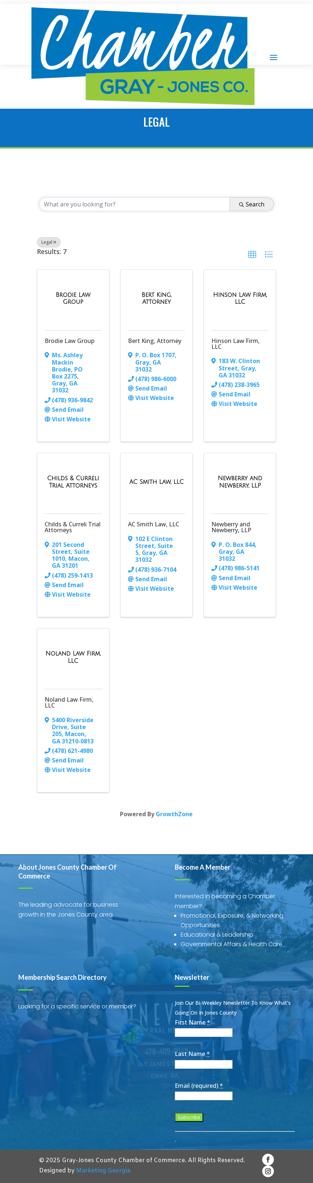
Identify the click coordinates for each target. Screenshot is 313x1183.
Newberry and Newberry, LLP (231, 527)
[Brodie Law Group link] (73, 298)
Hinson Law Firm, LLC (235, 344)
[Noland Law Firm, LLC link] (73, 657)
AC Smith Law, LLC (153, 524)
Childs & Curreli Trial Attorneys (73, 527)
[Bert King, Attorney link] (156, 298)
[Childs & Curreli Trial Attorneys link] (73, 482)
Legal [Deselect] (48, 242)
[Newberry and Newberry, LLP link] (239, 482)
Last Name (192, 1054)
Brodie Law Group (69, 341)
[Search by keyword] (134, 204)
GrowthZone (174, 814)
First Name (192, 1022)
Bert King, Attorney (154, 341)
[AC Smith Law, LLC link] (156, 482)
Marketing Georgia (103, 1171)
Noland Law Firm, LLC (69, 702)
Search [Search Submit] (251, 204)
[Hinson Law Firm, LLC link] (239, 298)
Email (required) (199, 1086)
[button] (252, 254)
